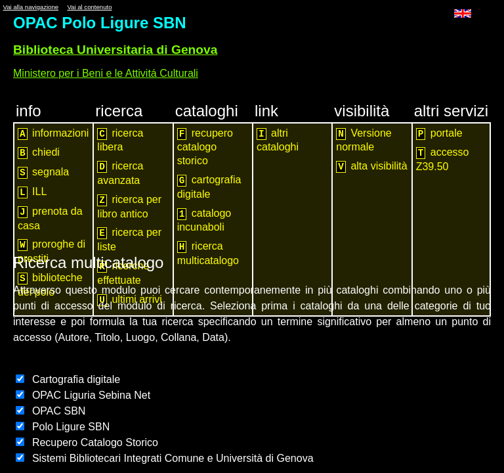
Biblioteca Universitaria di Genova (115, 49)
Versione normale (363, 140)
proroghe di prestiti (51, 251)
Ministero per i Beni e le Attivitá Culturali (105, 73)
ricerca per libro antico (129, 206)
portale (439, 133)
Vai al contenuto (89, 7)
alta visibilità (371, 166)
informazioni (53, 133)
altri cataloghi (278, 140)
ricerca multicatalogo (208, 253)
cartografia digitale (209, 187)
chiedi (39, 152)
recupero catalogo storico (205, 147)
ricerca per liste (129, 239)
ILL (32, 192)
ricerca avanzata (120, 173)
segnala (43, 172)
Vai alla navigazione (30, 7)
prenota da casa (50, 218)
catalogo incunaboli (204, 220)
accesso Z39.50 (442, 159)
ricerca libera (120, 140)
